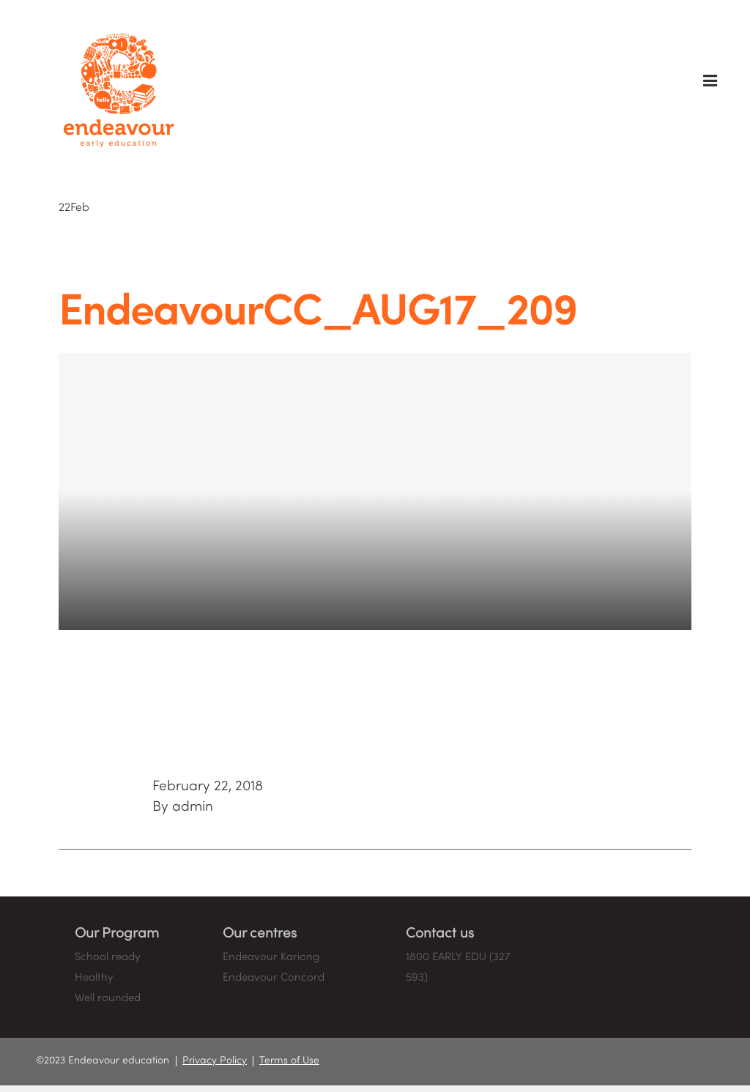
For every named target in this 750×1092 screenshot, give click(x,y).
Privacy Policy (214, 1061)
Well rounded (108, 998)
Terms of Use (289, 1061)
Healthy (94, 978)
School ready (107, 957)
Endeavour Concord (273, 978)
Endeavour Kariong (271, 957)
